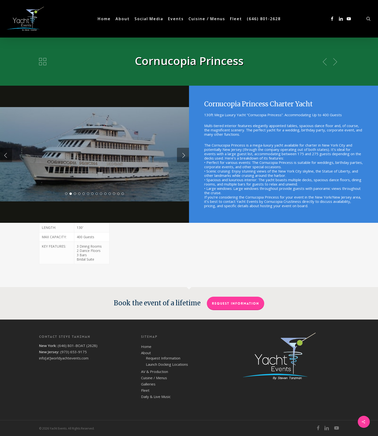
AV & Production (154, 371)
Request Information (235, 303)
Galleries (148, 384)
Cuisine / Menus (154, 378)
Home (146, 346)
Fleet (145, 390)
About (146, 353)
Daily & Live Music (156, 396)
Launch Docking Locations (167, 364)
